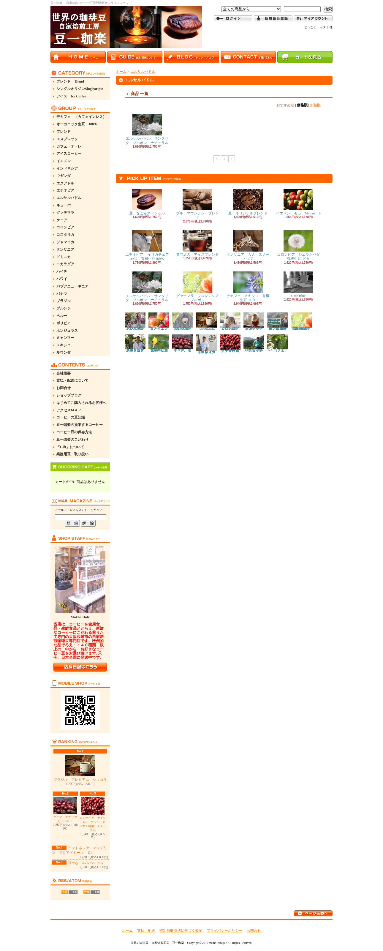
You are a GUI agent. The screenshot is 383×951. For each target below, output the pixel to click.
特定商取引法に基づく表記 (180, 930)
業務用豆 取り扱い (72, 454)
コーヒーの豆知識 (70, 417)
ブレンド (63, 131)
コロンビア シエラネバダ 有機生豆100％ (300, 245)
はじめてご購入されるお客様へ (81, 403)
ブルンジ (63, 308)
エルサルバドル (68, 198)
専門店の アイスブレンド (197, 243)
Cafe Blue (298, 284)
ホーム (121, 71)
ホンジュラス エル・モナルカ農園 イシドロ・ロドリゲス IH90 (277, 321)
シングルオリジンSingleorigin (79, 89)
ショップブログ (68, 395)
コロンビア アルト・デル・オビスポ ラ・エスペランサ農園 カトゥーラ (136, 343)
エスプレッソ (67, 139)
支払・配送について (72, 380)
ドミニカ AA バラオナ (277, 343)
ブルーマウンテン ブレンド (197, 204)
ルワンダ (63, 352)
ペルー (61, 316)
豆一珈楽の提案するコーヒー (79, 425)
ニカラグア (65, 264)
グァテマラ (65, 213)
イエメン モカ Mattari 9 (298, 202)
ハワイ (61, 279)
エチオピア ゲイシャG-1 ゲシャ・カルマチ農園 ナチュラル (92, 814)
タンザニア (65, 249)
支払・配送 (146, 930)
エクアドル (65, 183)
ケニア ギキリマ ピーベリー (66, 810)
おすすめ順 (285, 105)
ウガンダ (63, 176)
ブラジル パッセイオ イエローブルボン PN (254, 343)
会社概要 (63, 373)
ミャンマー (65, 338)
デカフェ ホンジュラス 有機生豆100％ (182, 321)
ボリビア (63, 323)
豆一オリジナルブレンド (248, 202)
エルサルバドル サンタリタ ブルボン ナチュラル (147, 129)
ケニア (61, 220)
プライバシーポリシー (224, 930)
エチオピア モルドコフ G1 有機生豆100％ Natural (303, 321)
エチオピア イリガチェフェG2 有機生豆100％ (147, 245)
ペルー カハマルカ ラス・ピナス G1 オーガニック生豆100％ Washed (159, 343)
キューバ (63, 205)
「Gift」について (70, 447)
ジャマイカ (65, 242)
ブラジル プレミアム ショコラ (80, 768)
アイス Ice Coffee (71, 96)
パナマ (61, 294)
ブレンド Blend (70, 81)
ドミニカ (63, 257)
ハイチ (61, 271)
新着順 (315, 105)
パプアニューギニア (72, 286)
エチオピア (65, 190)
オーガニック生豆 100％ (76, 124)
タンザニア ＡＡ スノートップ (248, 245)
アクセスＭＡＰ (68, 410)
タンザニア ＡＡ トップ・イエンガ (159, 321)
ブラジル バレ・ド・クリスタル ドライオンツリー (138, 321)
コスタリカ (65, 235)
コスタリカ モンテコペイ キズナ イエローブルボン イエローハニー (207, 344)
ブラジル (63, 301)
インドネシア (67, 168)
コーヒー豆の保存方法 (74, 432)
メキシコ (63, 345)
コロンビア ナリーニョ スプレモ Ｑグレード (231, 321)
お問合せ (63, 388)
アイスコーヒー (68, 153)
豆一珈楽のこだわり (72, 439)
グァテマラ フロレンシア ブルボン (199, 286)
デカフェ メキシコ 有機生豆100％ (248, 286)
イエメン (63, 161)
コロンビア (65, 227)
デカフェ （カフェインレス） (81, 117)
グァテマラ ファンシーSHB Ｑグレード (254, 321)
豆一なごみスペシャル (86, 863)
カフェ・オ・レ (68, 146)
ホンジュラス (67, 330)
